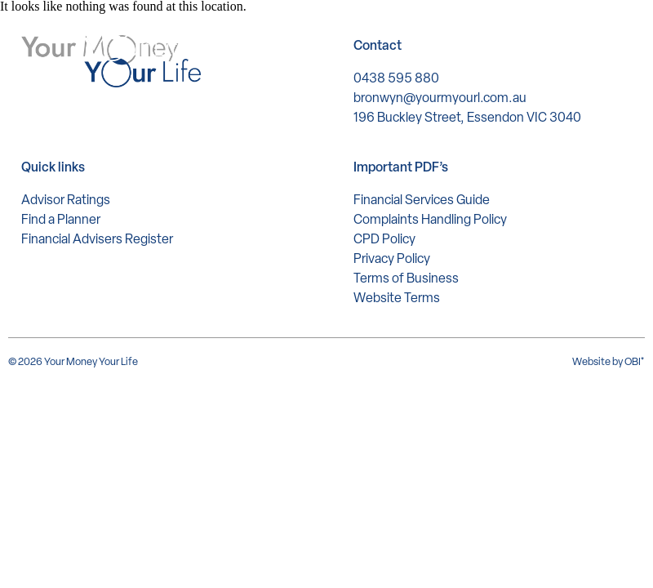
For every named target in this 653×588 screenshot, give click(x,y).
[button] (613, 37)
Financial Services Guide (421, 199)
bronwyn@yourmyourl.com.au (439, 97)
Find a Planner (60, 219)
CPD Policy (384, 238)
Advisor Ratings (65, 199)
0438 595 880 (396, 78)
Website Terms (396, 297)
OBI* (634, 361)
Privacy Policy (391, 258)
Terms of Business (406, 278)
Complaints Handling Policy (430, 219)
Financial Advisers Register (97, 238)
